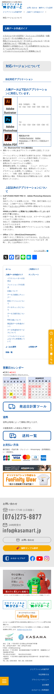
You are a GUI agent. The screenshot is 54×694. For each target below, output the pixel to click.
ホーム (8, 269)
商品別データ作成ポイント (13, 46)
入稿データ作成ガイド (14, 274)
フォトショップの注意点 (34, 35)
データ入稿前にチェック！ (22, 38)
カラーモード (15, 206)
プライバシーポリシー (40, 679)
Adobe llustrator (26, 138)
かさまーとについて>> (24, 629)
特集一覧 (9, 352)
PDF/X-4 (22, 135)
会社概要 (45, 685)
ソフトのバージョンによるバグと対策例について (22, 51)
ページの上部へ (40, 250)
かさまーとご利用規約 (40, 690)
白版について (12, 291)
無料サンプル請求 (46, 7)
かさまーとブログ (19, 558)
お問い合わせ (32, 7)
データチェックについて (33, 41)
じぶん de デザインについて (17, 48)
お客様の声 (33, 347)
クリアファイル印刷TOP (39, 669)
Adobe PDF (10, 144)
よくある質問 (11, 347)
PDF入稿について (25, 43)
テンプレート (34, 274)
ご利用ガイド (34, 269)
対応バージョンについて (12, 41)
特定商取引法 (44, 674)
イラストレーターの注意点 (13, 35)
